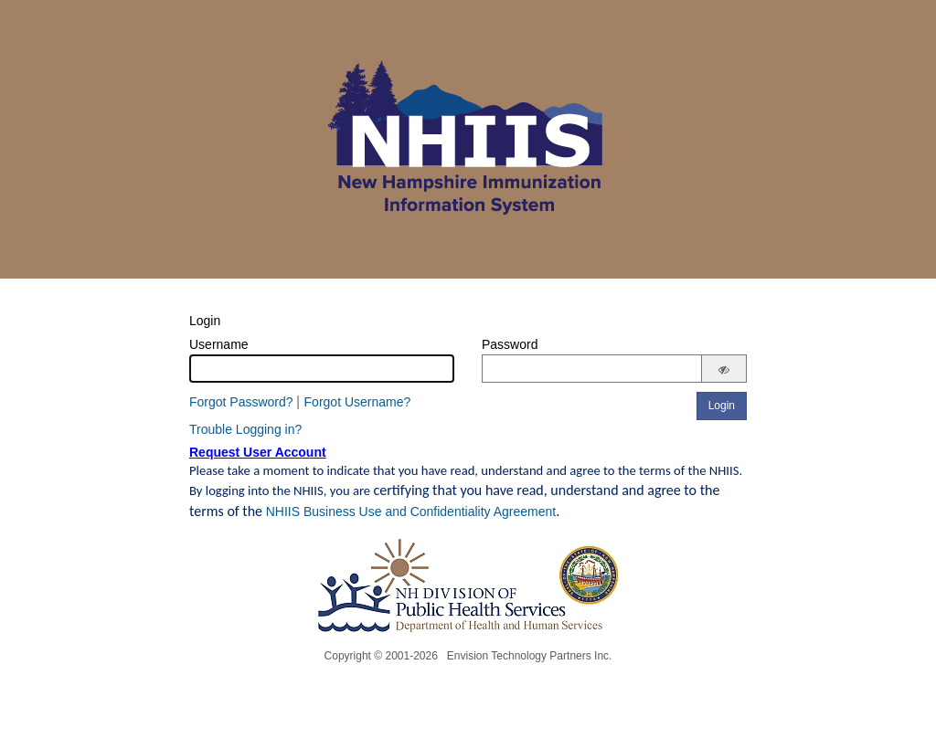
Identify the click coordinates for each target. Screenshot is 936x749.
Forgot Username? (357, 402)
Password (509, 345)
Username (219, 345)
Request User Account (257, 452)
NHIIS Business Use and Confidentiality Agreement (411, 511)
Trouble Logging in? (245, 429)
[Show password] (724, 370)
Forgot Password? (241, 402)
